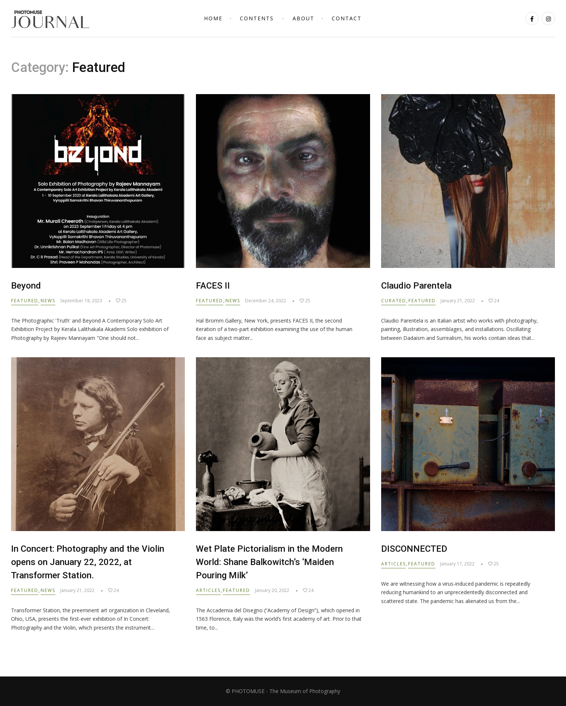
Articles (208, 590)
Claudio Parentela (416, 285)
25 (121, 300)
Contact (347, 18)
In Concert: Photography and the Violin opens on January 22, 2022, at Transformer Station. (87, 562)
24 (494, 300)
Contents (257, 18)
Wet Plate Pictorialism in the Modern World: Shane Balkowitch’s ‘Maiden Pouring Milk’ (269, 562)
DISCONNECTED (414, 549)
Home (213, 18)
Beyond (26, 285)
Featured (24, 300)
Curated (393, 300)
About (303, 18)
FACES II (213, 285)
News (48, 300)
